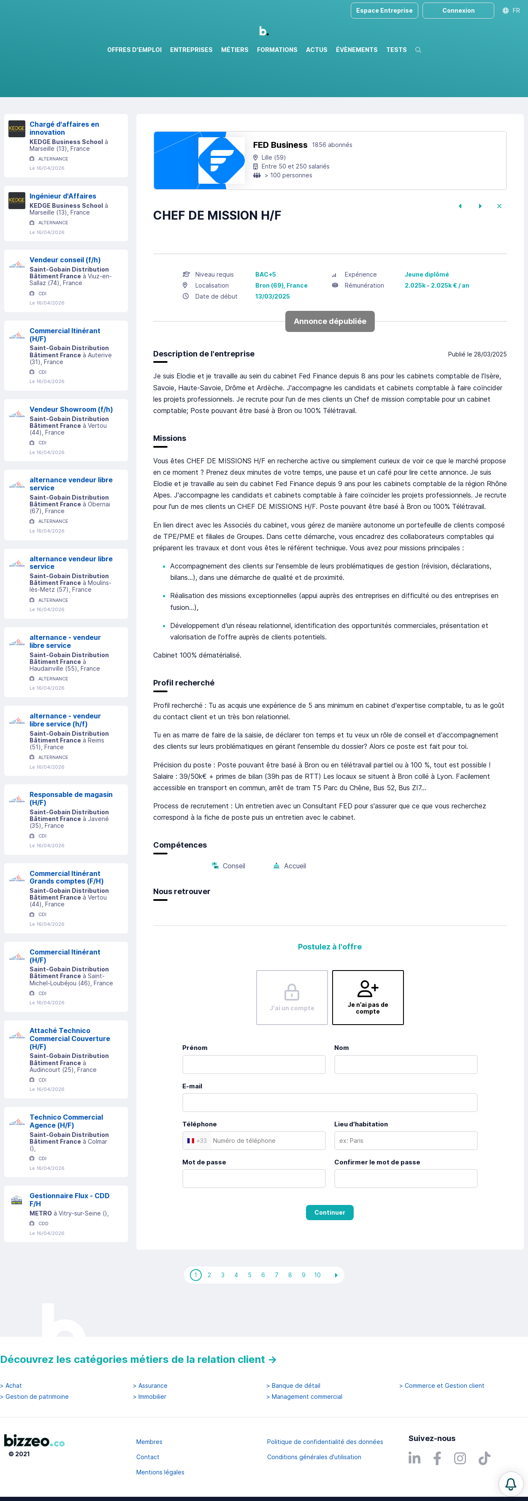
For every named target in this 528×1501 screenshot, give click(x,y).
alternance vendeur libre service (71, 520)
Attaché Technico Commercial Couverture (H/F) (70, 1075)
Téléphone (199, 1160)
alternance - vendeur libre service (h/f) (65, 756)
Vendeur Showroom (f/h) (71, 445)
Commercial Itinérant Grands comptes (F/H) (67, 913)
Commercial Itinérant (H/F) (65, 371)
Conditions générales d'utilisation (314, 1456)
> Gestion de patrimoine (34, 1396)
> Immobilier (149, 1396)
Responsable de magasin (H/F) (71, 835)
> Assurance (150, 1385)
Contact (148, 1456)
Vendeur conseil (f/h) (65, 296)
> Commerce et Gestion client (442, 1385)
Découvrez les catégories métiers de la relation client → (138, 1359)
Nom (341, 1084)
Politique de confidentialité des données (325, 1441)
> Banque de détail (293, 1385)
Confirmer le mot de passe (377, 1198)
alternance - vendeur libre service (65, 677)
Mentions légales (160, 1472)
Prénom (195, 1084)
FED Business (280, 181)
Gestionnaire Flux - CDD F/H (70, 1236)
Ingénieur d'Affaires (63, 232)
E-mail (192, 1122)
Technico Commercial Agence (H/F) (66, 1157)
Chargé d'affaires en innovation (64, 164)
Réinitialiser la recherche (38, 121)
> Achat (11, 1385)
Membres (149, 1441)
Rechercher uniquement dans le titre (171, 97)
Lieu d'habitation (361, 1160)
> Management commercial (304, 1396)
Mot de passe (204, 1198)
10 (317, 1311)
